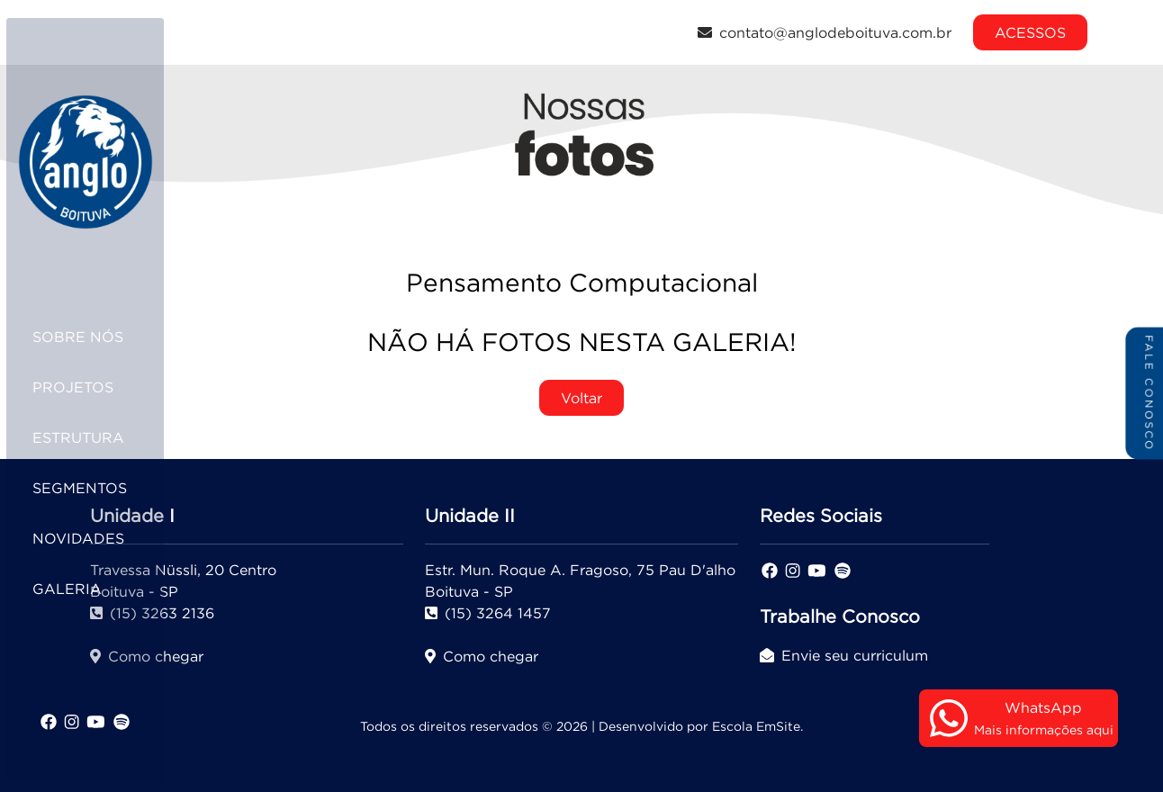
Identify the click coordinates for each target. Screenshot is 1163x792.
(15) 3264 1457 (488, 613)
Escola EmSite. (757, 726)
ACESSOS (1030, 32)
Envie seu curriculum (844, 655)
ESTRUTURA (101, 437)
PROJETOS (95, 387)
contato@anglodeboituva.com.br (824, 32)
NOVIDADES (101, 538)
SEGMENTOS (102, 488)
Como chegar (481, 656)
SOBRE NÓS (100, 336)
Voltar (581, 398)
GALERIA (89, 588)
